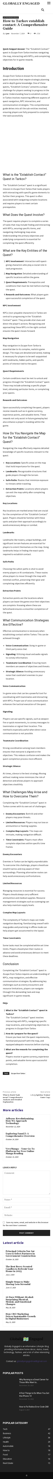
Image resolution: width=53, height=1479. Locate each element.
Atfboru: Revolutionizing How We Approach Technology (20, 1121)
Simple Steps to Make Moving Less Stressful (18, 1283)
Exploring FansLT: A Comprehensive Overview (20, 1134)
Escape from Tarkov (18, 1073)
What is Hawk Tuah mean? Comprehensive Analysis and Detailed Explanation (13, 1098)
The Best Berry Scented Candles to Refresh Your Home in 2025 (19, 1269)
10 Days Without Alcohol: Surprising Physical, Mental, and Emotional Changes (20, 1301)
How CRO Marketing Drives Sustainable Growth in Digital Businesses (21, 1316)
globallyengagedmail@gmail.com (32, 1361)
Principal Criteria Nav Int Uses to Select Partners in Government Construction (21, 1253)
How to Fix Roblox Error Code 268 (33, 1407)
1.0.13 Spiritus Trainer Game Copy (40, 1096)
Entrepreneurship (11, 17)
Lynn (7, 33)
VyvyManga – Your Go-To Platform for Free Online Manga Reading (20, 1151)
